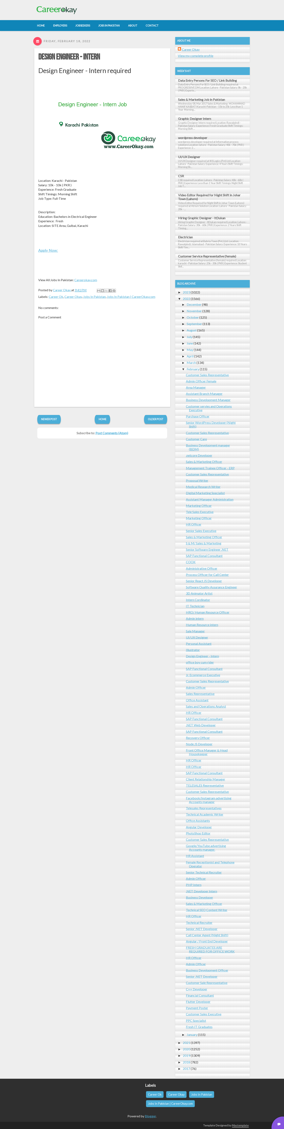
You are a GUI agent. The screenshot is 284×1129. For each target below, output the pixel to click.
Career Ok (56, 296)
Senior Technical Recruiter (204, 872)
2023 (186, 292)
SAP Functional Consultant (204, 556)
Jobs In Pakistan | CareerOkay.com (131, 296)
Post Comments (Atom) (111, 433)
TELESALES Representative (205, 785)
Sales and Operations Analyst (206, 706)
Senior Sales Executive (201, 531)
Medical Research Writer (203, 487)
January (192, 1034)
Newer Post (49, 419)
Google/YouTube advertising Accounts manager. (206, 847)
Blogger (150, 1116)
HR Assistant (195, 856)
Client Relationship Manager (205, 779)
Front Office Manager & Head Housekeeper (207, 752)
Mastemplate (240, 1125)
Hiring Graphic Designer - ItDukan (201, 218)
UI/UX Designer (189, 157)
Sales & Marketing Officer (204, 461)
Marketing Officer (199, 505)
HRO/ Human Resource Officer (207, 612)
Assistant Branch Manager (204, 393)
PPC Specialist (196, 1020)
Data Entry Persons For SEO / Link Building (207, 80)
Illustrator (193, 650)
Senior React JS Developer (204, 581)
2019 (186, 1055)
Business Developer (199, 897)
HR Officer (193, 524)
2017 (186, 1068)
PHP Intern (193, 885)
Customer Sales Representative (207, 375)
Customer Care (196, 439)
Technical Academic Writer (204, 814)
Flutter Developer (198, 1001)
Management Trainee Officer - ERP (210, 468)
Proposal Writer (197, 480)
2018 (186, 1062)
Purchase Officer (197, 416)
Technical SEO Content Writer (206, 910)
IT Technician (195, 606)
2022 (186, 299)
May (190, 350)
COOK (191, 562)
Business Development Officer (207, 970)
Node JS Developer (199, 744)
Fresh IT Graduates (199, 1027)
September (194, 324)
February (193, 369)
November (194, 311)
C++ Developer (196, 989)
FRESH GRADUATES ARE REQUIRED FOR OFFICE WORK (210, 949)
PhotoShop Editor (198, 833)
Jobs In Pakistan (94, 296)
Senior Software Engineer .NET (207, 549)
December (194, 304)
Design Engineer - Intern (69, 57)
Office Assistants (198, 820)
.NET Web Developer (201, 725)
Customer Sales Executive (203, 1014)
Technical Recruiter (199, 922)
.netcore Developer (199, 455)
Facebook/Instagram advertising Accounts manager (208, 800)
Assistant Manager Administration (209, 499)
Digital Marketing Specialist (205, 493)
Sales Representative (200, 694)
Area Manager (196, 387)
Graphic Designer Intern (194, 118)
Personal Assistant (198, 643)
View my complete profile (195, 56)
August (192, 330)
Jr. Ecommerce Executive (203, 675)
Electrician (185, 237)
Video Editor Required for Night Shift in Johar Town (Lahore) (209, 197)
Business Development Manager (208, 400)
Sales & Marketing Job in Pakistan (201, 99)
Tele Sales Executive (200, 512)
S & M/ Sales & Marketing (203, 543)
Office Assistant (197, 700)
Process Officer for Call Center (207, 574)
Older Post (155, 419)
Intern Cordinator (198, 600)
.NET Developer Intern (201, 891)
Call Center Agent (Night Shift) (207, 935)
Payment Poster (197, 1008)
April (190, 356)
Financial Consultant (200, 995)
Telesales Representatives (204, 808)
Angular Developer (199, 827)
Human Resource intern (202, 625)
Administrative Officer (201, 568)
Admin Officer (196, 687)
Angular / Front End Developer (207, 941)
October (193, 317)
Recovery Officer (198, 738)
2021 (186, 1043)
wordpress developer (192, 138)
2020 (186, 1049)
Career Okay (73, 296)
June (190, 343)
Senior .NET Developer (202, 929)
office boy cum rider (200, 662)
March (191, 362)
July (189, 337)
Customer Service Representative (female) (207, 256)
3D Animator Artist (199, 593)
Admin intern (195, 618)
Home (102, 419)
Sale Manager (195, 631)
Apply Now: (48, 250)
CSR (181, 176)
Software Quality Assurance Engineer (211, 587)
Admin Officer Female (201, 381)
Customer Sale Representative (206, 983)
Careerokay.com (85, 280)
